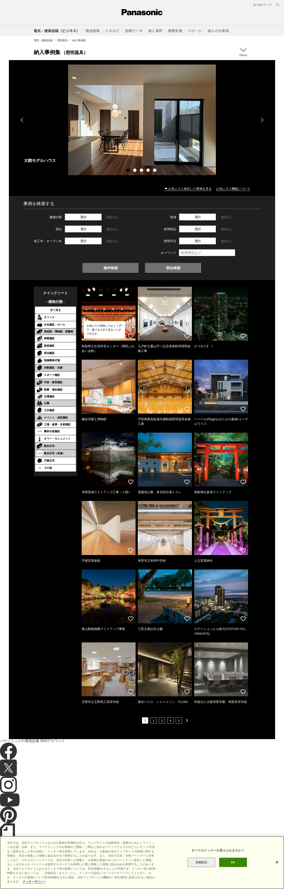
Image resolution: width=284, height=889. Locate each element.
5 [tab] (155, 171)
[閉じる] (277, 872)
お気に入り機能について (233, 188)
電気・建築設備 (43, 40)
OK (233, 872)
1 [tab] (128, 171)
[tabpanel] (142, 120)
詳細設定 (201, 872)
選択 (83, 217)
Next (262, 120)
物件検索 (111, 267)
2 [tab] (135, 171)
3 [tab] (142, 171)
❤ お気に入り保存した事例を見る (188, 188)
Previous (21, 120)
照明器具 (62, 40)
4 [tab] (148, 171)
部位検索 (173, 267)
